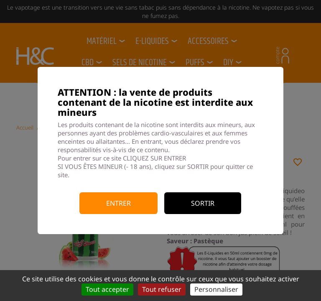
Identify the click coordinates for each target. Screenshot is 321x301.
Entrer (118, 203)
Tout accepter (107, 289)
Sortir (202, 203)
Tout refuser (161, 289)
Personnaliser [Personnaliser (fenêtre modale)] (216, 289)
